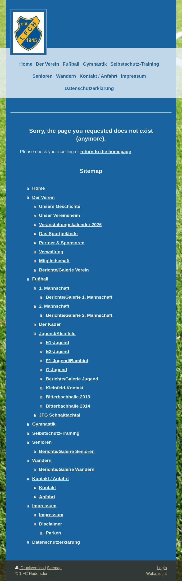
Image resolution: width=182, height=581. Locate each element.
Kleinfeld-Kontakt (64, 387)
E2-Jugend (57, 351)
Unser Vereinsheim (59, 215)
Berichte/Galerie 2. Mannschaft (79, 315)
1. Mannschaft (54, 288)
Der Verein (43, 197)
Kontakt (47, 487)
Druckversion (30, 568)
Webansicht (156, 573)
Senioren (42, 442)
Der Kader (50, 324)
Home (38, 188)
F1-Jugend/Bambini (67, 360)
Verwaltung (51, 251)
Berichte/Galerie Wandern (67, 469)
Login (162, 568)
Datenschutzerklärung (56, 542)
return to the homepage (105, 151)
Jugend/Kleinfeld (57, 333)
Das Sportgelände (58, 233)
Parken (53, 532)
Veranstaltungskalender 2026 (70, 224)
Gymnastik (43, 424)
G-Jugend (56, 369)
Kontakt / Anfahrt (50, 478)
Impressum (44, 505)
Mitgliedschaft (54, 260)
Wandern (41, 460)
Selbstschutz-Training (55, 433)
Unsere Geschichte (59, 206)
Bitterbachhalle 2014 (68, 406)
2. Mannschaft (54, 306)
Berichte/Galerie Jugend (72, 378)
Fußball (40, 278)
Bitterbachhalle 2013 (68, 396)
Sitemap (54, 568)
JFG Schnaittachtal (59, 415)
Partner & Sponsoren (62, 242)
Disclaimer (50, 523)
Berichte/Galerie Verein (64, 269)
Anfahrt (47, 496)
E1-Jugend (57, 342)
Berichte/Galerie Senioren (67, 451)
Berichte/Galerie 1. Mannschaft (79, 297)
